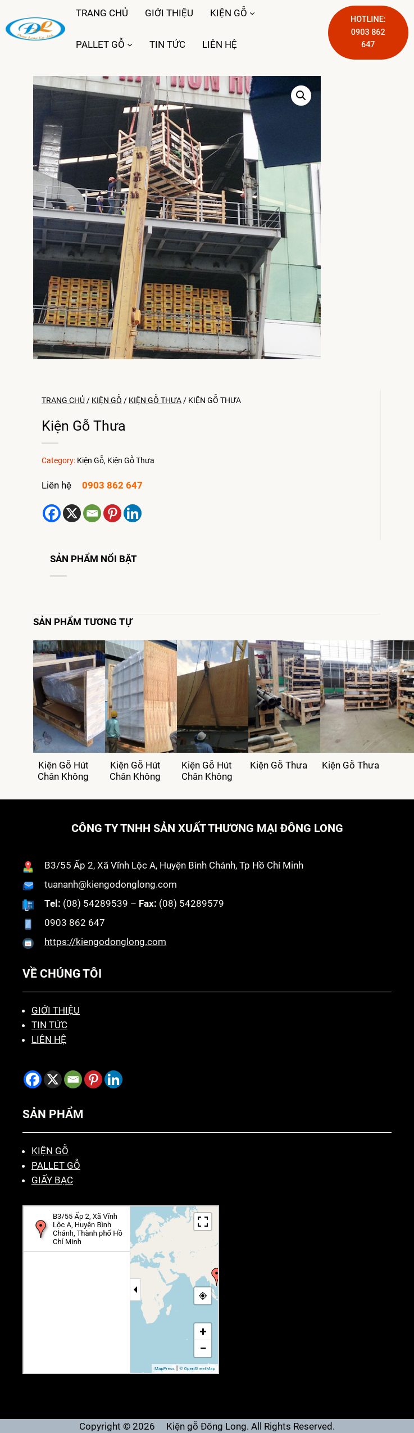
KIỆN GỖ (228, 13)
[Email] (92, 513)
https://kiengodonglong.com (105, 941)
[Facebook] (52, 513)
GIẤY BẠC (52, 1180)
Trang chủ (63, 400)
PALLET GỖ (100, 44)
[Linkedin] (133, 513)
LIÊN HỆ (48, 1039)
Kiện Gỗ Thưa (155, 400)
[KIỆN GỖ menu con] (252, 13)
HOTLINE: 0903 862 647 (368, 32)
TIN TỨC (49, 1024)
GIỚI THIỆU (55, 1010)
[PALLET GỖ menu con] (130, 44)
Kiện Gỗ (107, 400)
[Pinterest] (112, 513)
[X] (72, 513)
